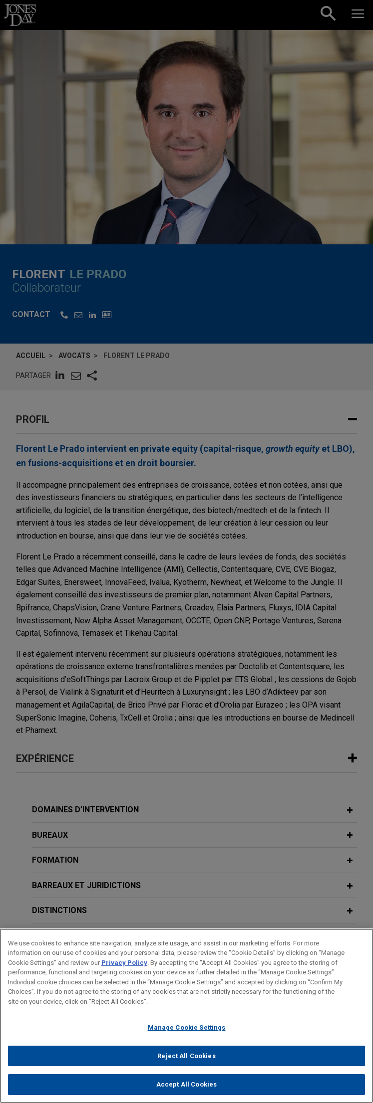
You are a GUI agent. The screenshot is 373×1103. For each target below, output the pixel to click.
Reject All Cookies (186, 1059)
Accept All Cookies (186, 1088)
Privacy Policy (124, 966)
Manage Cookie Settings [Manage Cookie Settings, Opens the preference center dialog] (187, 1031)
